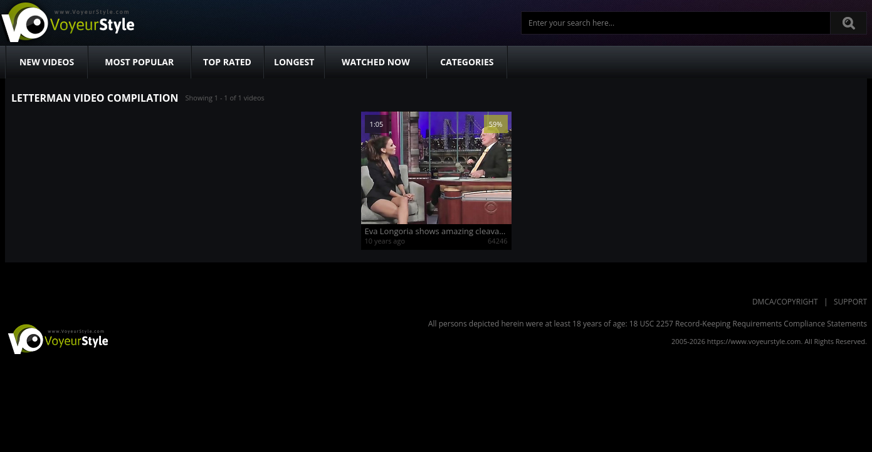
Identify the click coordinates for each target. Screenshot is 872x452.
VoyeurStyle (56, 338)
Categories (466, 62)
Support (850, 301)
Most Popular (139, 62)
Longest (294, 62)
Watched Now (376, 62)
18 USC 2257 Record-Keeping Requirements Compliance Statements (748, 323)
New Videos (46, 62)
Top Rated (227, 62)
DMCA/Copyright (785, 301)
